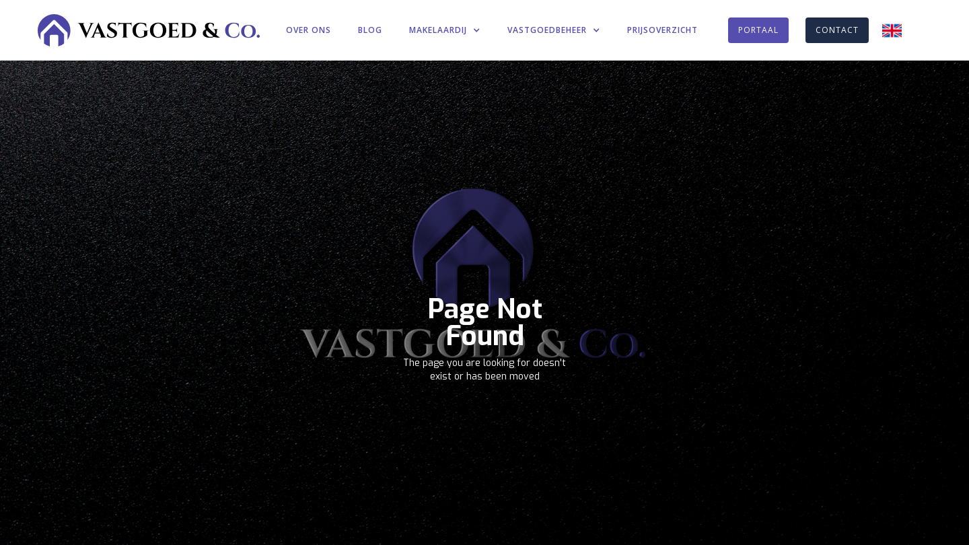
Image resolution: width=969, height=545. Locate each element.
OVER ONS (308, 30)
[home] (149, 30)
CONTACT (837, 30)
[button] (445, 30)
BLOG (370, 30)
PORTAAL (758, 30)
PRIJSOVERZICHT (662, 30)
